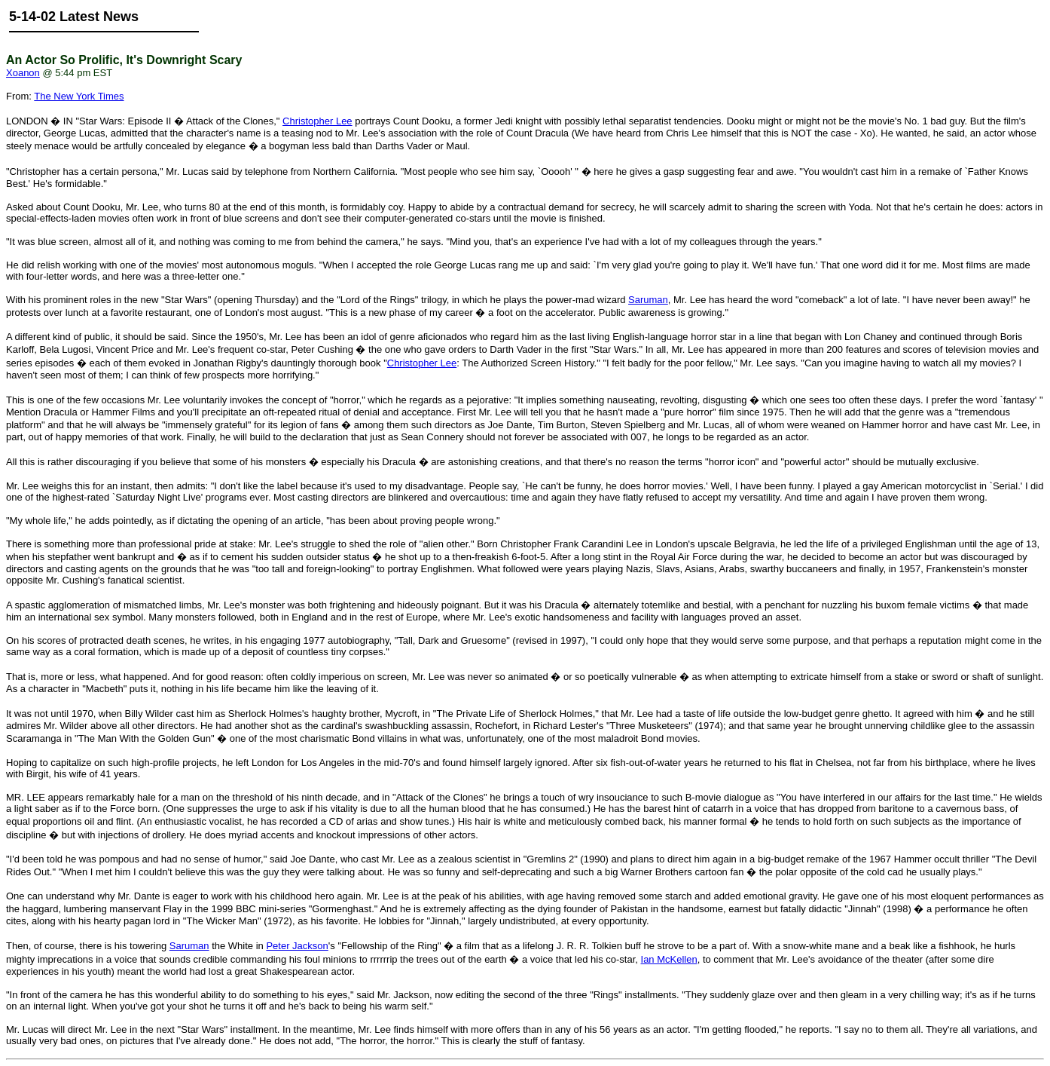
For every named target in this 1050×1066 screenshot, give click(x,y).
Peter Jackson (297, 945)
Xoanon (23, 72)
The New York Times (79, 96)
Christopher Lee (317, 121)
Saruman (648, 299)
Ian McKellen (669, 959)
